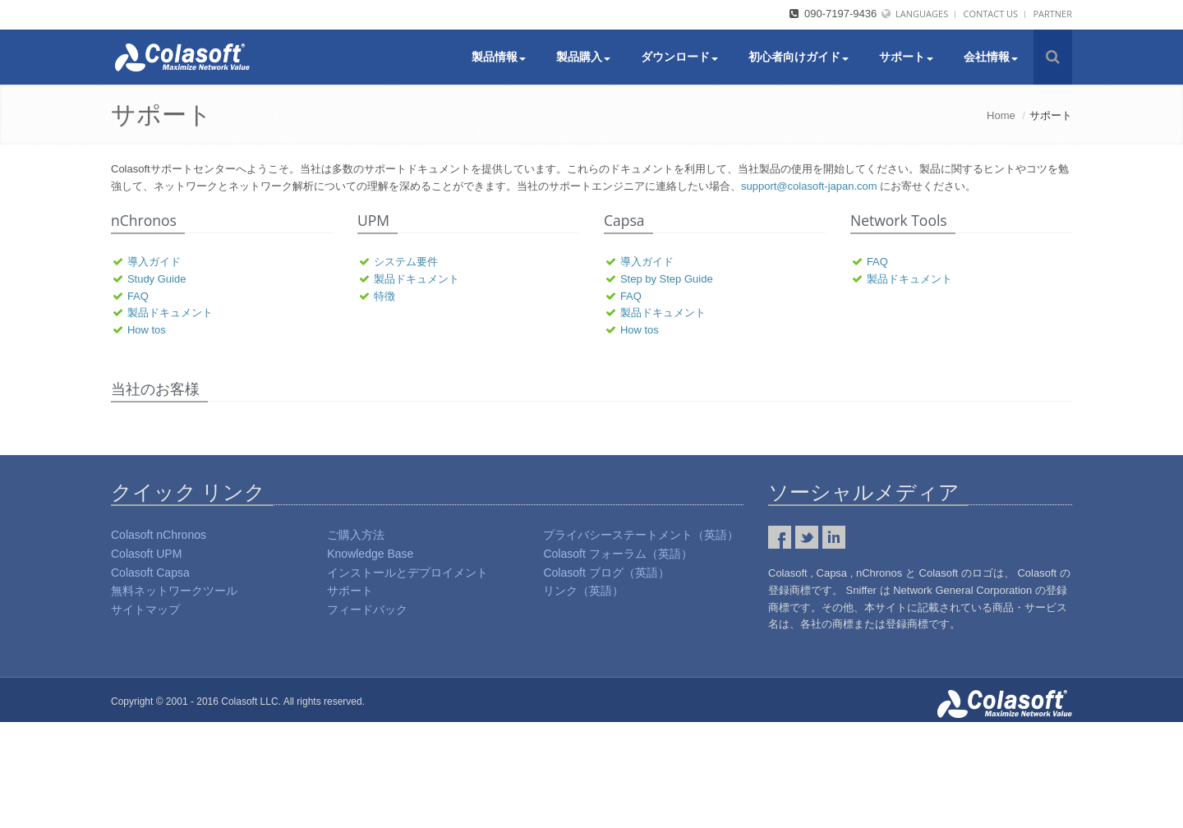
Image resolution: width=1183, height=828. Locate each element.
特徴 (384, 296)
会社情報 (991, 56)
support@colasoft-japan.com (809, 186)
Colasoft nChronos (158, 640)
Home (1001, 115)
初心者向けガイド (798, 56)
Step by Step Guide (666, 279)
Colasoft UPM (146, 659)
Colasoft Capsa (150, 678)
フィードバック (367, 715)
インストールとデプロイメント (407, 678)
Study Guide (156, 279)
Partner (1052, 13)
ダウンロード (679, 56)
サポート (906, 56)
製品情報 (499, 56)
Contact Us (990, 13)
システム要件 (406, 261)
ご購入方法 (355, 640)
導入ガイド (154, 261)
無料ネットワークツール (174, 696)
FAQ (138, 296)
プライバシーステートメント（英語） (641, 640)
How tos (146, 330)
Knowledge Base (370, 659)
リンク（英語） (583, 696)
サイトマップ (145, 715)
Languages (921, 13)
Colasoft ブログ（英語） (606, 678)
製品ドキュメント (170, 312)
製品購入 (583, 56)
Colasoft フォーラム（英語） (617, 659)
